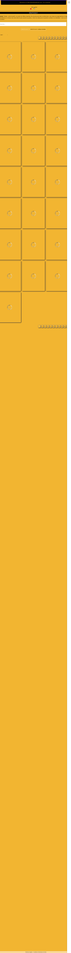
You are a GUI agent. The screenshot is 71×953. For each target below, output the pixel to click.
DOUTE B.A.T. (25, 29)
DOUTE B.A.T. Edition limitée (38, 29)
